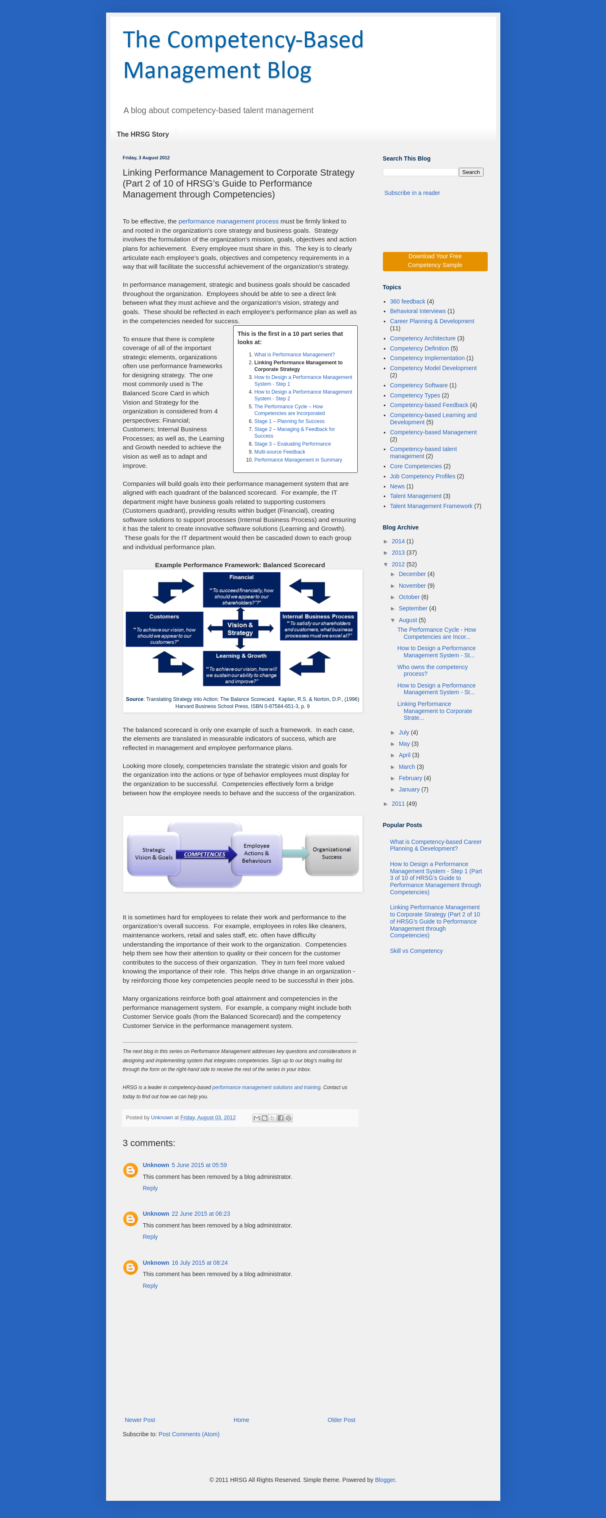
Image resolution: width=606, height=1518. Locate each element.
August (409, 620)
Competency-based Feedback (429, 405)
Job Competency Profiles (422, 476)
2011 (399, 803)
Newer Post (140, 1420)
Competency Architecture (422, 338)
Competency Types (415, 395)
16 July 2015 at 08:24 (200, 1262)
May (405, 743)
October (410, 597)
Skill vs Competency (416, 950)
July (405, 732)
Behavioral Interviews (418, 311)
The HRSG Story (143, 134)
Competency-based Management (433, 432)
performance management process (229, 221)
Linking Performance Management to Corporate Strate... (434, 711)
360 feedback (407, 301)
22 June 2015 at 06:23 (201, 1213)
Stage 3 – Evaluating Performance (293, 444)
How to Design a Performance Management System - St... (436, 652)
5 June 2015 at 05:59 (199, 1165)
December (413, 574)
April (405, 755)
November (413, 585)
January (410, 789)
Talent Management (416, 496)
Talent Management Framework (431, 506)
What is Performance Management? (295, 355)
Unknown (162, 1118)
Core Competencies (416, 466)
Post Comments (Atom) (189, 1434)
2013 (399, 552)
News (397, 486)
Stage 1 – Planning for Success (290, 421)
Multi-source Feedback (280, 452)
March (408, 766)
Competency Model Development (433, 368)
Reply (150, 1188)
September (414, 608)
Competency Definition (419, 348)
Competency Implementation (427, 358)
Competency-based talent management (423, 452)
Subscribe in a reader (412, 192)
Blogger (385, 1479)
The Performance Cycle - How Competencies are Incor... (436, 633)
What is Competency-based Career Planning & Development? (436, 845)
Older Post (341, 1420)
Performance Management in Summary (298, 460)
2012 (399, 564)
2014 (399, 541)
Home (241, 1420)
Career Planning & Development (432, 321)
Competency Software (419, 385)
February (411, 778)
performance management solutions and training (266, 1087)
